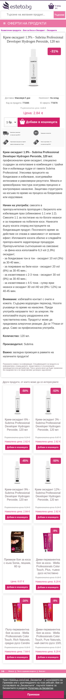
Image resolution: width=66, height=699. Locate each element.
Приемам (33, 694)
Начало (11, 671)
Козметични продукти (11, 30)
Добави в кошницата (17, 447)
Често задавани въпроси (26, 671)
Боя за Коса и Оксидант (34, 30)
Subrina (28, 344)
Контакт (42, 671)
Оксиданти (52, 30)
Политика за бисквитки (40, 688)
